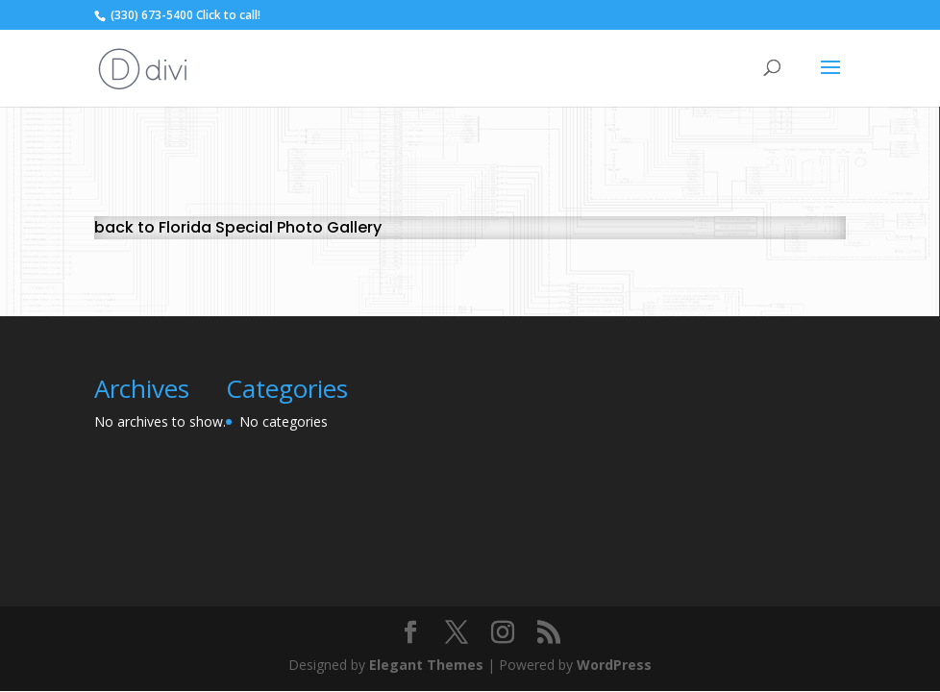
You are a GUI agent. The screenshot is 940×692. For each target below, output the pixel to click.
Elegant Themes (426, 664)
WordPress (614, 664)
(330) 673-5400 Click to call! (184, 15)
